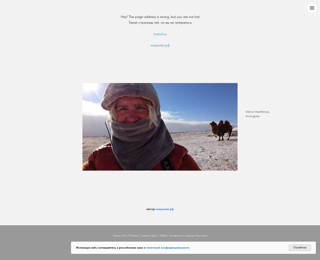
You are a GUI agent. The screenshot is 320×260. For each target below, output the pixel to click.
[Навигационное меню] (312, 8)
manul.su (160, 34)
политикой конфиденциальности (167, 247)
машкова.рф (160, 45)
